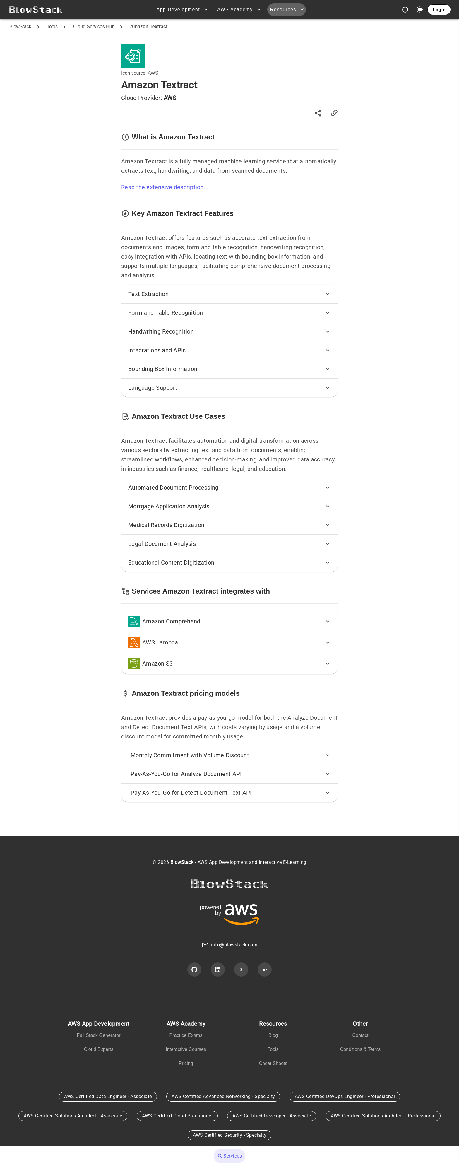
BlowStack (20, 26)
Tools (52, 26)
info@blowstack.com (234, 945)
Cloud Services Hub (93, 26)
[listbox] (99, 1038)
